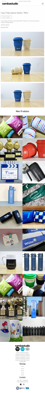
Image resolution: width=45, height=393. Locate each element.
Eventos (22, 368)
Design (22, 372)
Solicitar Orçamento (6, 17)
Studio (22, 366)
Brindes (22, 370)
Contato (22, 374)
